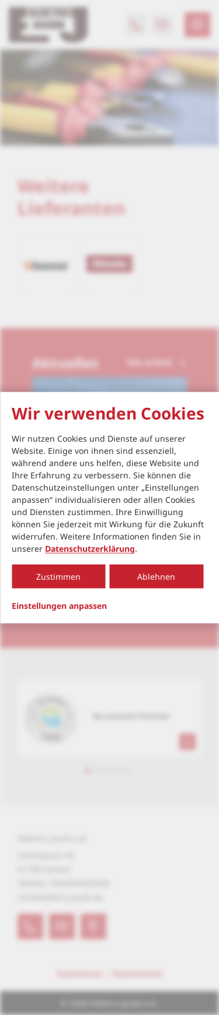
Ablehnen (156, 575)
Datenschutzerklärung (90, 548)
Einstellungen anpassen (59, 605)
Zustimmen (58, 575)
